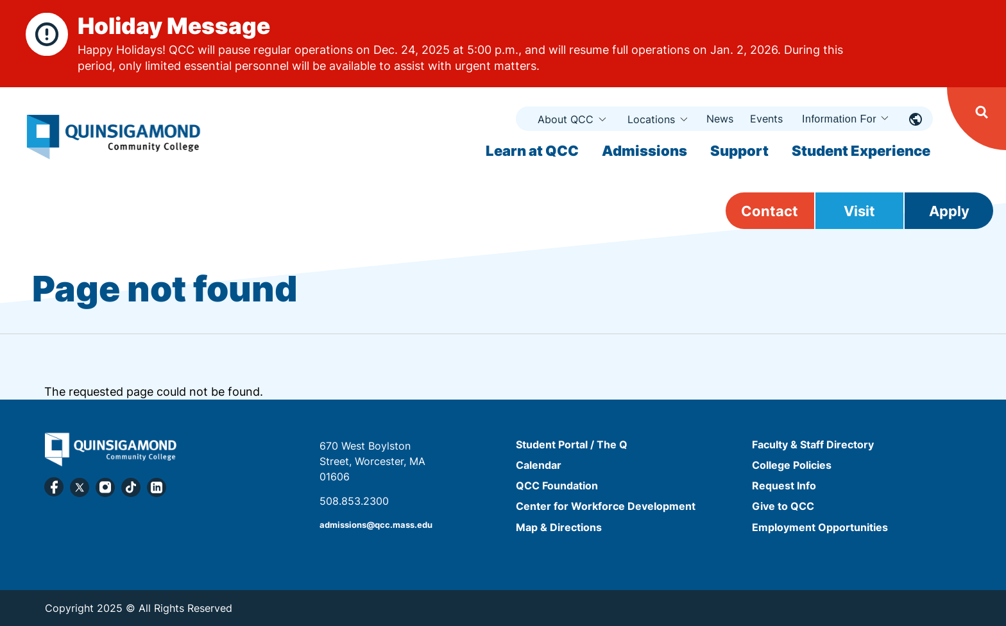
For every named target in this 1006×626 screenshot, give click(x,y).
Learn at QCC (532, 150)
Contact (769, 211)
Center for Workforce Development (605, 506)
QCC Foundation (557, 485)
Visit (859, 211)
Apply (949, 211)
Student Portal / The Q (571, 444)
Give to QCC (783, 506)
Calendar (538, 465)
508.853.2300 (354, 501)
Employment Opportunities (820, 527)
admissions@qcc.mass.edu (376, 525)
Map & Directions (559, 527)
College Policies (791, 465)
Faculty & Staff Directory (813, 444)
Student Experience (861, 150)
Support (739, 150)
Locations (651, 119)
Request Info (784, 485)
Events (766, 118)
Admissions (644, 150)
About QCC (565, 119)
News (719, 118)
